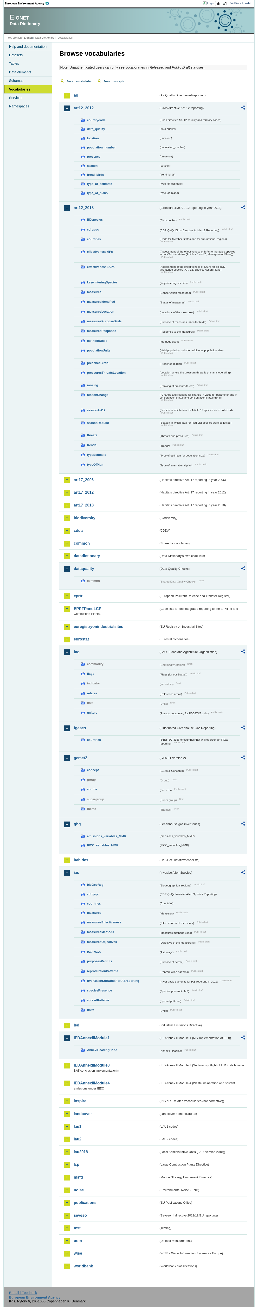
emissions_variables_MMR (106, 836)
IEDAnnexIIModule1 (92, 1038)
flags (90, 673)
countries (94, 239)
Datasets (16, 55)
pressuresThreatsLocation (106, 372)
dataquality (84, 569)
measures (94, 292)
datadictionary (87, 556)
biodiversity (84, 518)
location (93, 138)
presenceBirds (97, 363)
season (92, 166)
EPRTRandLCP (87, 609)
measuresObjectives (102, 942)
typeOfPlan (95, 464)
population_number (101, 147)
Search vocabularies (78, 81)
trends (91, 445)
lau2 (77, 1139)
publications (85, 1203)
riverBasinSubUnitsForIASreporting (113, 981)
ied (76, 1025)
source (92, 789)
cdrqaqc (93, 229)
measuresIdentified (101, 301)
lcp (76, 1164)
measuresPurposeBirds (104, 321)
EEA (28, 3)
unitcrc (92, 712)
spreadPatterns (98, 1000)
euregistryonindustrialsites (98, 627)
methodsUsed (97, 341)
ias (76, 873)
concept (93, 770)
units (90, 1010)
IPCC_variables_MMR (102, 845)
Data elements (20, 72)
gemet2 (80, 758)
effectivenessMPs (100, 251)
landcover (83, 1114)
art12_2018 (84, 208)
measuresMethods (100, 932)
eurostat (81, 639)
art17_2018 (84, 505)
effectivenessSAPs (101, 267)
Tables (14, 63)
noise (79, 1190)
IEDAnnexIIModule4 (92, 1083)
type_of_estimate (99, 184)
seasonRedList (98, 423)
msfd (78, 1177)
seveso (80, 1215)
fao (76, 652)
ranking (92, 385)
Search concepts (113, 81)
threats (92, 435)
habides (81, 860)
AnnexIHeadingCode (102, 1050)
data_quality (96, 129)
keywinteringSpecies (102, 282)
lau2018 (81, 1152)
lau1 (77, 1126)
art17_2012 (84, 492)
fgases (80, 728)
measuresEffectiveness (104, 922)
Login (210, 3)
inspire (80, 1101)
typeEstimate (96, 455)
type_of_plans (97, 193)
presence (93, 156)
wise (78, 1253)
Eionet (28, 37)
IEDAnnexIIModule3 (92, 1065)
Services (15, 98)
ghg (77, 824)
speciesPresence (99, 990)
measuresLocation (100, 311)
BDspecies (95, 219)
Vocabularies (19, 89)
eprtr (78, 596)
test (77, 1228)
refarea (92, 693)
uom (78, 1241)
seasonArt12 (96, 410)
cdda (78, 530)
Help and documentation (27, 47)
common (82, 543)
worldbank (83, 1266)
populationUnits (98, 350)
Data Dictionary (44, 37)
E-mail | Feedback (23, 1293)
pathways (94, 951)
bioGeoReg (95, 884)
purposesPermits (99, 961)
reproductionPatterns (102, 971)
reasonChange (97, 395)
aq (76, 95)
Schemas (16, 81)
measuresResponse (101, 331)
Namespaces (19, 106)
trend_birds (95, 174)
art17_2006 (84, 480)
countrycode (96, 120)
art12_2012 (84, 108)
